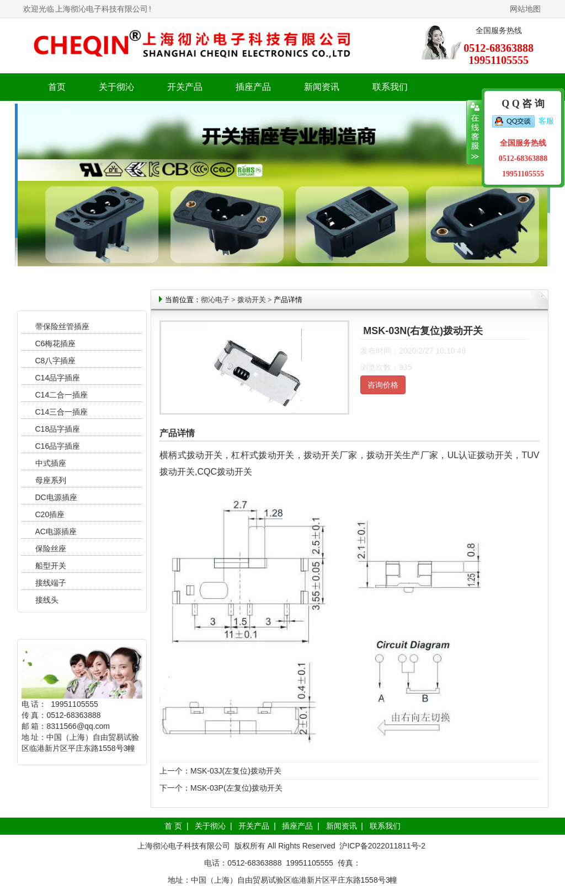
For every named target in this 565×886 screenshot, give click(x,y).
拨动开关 (251, 300)
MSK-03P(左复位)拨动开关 (236, 787)
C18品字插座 (58, 429)
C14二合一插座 (61, 394)
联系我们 (390, 87)
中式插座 (50, 463)
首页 (57, 87)
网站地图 (525, 8)
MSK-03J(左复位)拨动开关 (235, 770)
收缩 (474, 132)
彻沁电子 (215, 300)
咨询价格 (382, 384)
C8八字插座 (55, 360)
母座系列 (50, 480)
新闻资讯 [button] (321, 87)
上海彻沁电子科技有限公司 (101, 8)
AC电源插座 (57, 531)
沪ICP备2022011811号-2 (382, 845)
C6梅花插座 (55, 343)
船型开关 (50, 565)
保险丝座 (50, 548)
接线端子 (50, 582)
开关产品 (253, 825)
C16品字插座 (58, 446)
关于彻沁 (116, 87)
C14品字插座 (58, 377)
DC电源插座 (57, 497)
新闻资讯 (341, 825)
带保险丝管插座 (63, 326)
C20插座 (50, 514)
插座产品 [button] (253, 87)
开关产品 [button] (184, 87)
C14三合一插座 (61, 411)
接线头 (46, 599)
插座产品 (297, 825)
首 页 (173, 825)
